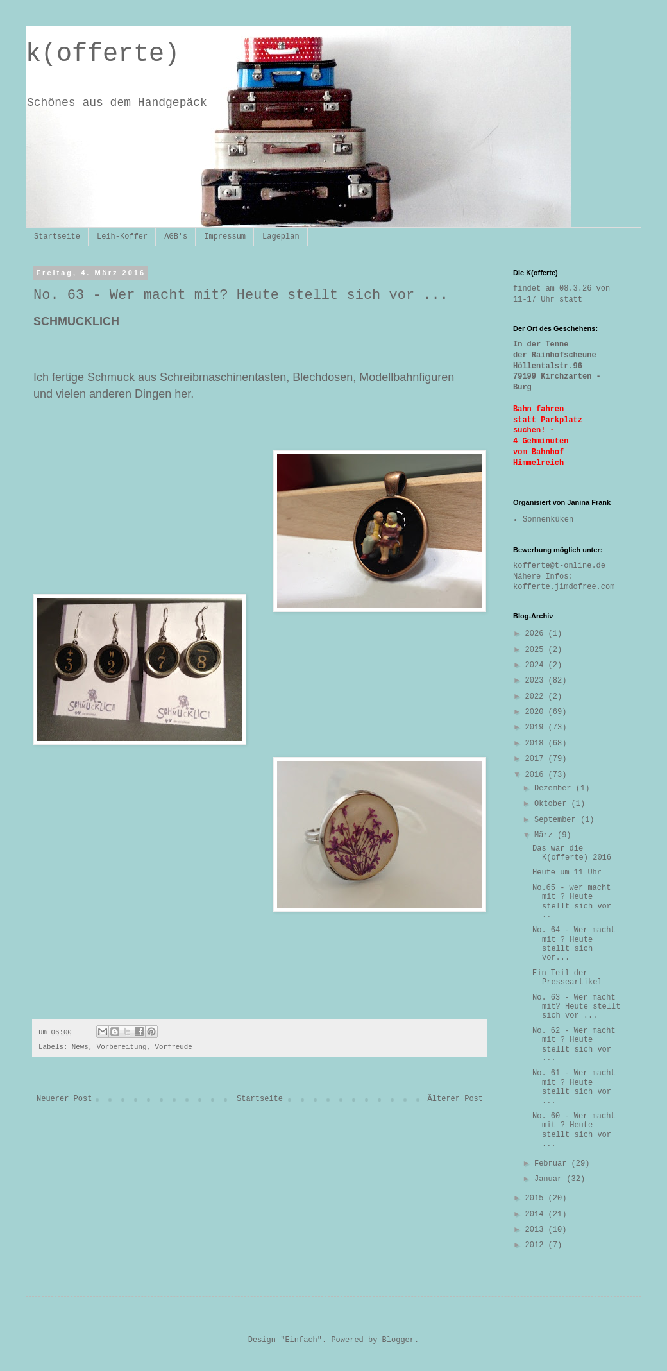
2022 (536, 696)
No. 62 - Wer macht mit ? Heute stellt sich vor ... (574, 1044)
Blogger (398, 1340)
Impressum (225, 236)
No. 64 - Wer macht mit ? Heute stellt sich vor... (574, 944)
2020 (536, 712)
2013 (536, 1229)
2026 (536, 633)
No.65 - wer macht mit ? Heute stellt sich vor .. (571, 901)
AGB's (175, 236)
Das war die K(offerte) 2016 (571, 853)
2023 (536, 680)
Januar (550, 1179)
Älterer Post (455, 1098)
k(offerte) (103, 54)
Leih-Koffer (122, 236)
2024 (536, 665)
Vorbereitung (122, 1047)
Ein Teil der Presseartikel (567, 978)
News (80, 1047)
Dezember (555, 788)
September (557, 819)
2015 (536, 1198)
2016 (536, 775)
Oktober (552, 803)
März (545, 835)
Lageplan (281, 236)
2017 (536, 758)
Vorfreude (173, 1047)
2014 (536, 1214)
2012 (536, 1245)
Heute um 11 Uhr (567, 872)
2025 (536, 649)
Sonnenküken (548, 519)
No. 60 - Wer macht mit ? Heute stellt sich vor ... (574, 1130)
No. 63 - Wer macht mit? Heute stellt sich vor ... (576, 1007)
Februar (552, 1163)
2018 (536, 743)
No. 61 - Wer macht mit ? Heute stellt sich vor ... (574, 1087)
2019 (536, 727)
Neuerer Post (64, 1098)
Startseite (57, 236)
